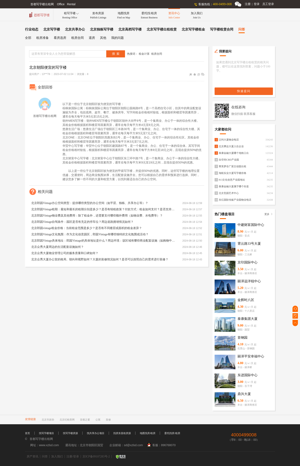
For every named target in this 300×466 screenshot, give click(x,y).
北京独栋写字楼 (101, 29)
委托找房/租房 (172, 433)
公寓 (97, 419)
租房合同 (77, 37)
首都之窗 (85, 419)
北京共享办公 (75, 29)
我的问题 (117, 37)
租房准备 (42, 37)
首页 (27, 433)
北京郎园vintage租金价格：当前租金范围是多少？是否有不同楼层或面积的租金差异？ (86, 228)
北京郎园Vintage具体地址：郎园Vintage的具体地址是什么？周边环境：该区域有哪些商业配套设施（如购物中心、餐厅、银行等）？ (103, 240)
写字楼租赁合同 (221, 29)
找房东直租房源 (122, 433)
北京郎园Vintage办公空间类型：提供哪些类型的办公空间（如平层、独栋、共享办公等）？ (89, 203)
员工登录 (268, 4)
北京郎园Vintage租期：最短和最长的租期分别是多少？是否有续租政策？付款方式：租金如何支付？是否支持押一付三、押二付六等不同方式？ (103, 209)
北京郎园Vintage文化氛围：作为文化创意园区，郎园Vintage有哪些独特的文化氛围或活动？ (90, 234)
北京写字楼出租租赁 (162, 29)
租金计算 (144, 53)
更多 (268, 214)
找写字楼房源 (70, 433)
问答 (241, 29)
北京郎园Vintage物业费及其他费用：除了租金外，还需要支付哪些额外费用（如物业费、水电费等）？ (97, 215)
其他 (103, 37)
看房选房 (60, 37)
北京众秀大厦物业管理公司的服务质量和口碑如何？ (64, 253)
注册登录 (252, 4)
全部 (28, 37)
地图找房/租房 (147, 433)
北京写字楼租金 (193, 29)
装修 (108, 419)
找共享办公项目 (95, 433)
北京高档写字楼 (130, 29)
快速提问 (243, 91)
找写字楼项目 (46, 433)
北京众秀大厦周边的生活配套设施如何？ (57, 246)
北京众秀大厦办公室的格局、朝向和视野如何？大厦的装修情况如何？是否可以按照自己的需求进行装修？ (99, 259)
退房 (92, 37)
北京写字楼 (51, 29)
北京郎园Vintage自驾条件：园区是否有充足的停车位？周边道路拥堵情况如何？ (82, 221)
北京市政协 (48, 419)
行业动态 (31, 29)
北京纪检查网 (67, 419)
